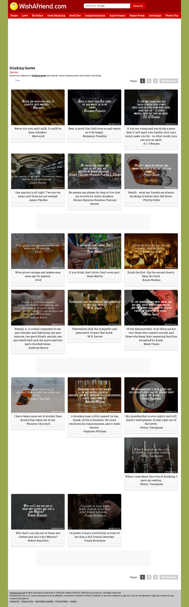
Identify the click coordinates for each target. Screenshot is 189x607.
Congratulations (95, 15)
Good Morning (56, 15)
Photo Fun (171, 15)
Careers (73, 601)
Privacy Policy (61, 601)
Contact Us (14, 601)
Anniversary (117, 15)
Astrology (155, 15)
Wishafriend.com (17, 592)
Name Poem (137, 15)
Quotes (14, 72)
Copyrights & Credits (44, 601)
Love (25, 15)
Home (14, 15)
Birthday (37, 15)
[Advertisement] (95, 42)
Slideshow (169, 81)
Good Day (75, 15)
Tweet (17, 80)
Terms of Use (27, 601)
